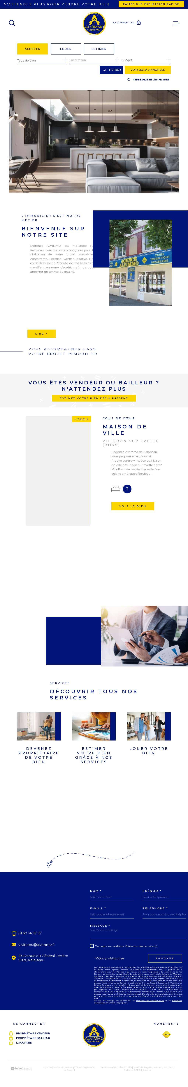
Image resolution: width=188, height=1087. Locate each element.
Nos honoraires (108, 1067)
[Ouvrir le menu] (176, 23)
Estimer (99, 49)
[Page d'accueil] (94, 23)
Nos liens (168, 1067)
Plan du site (125, 1067)
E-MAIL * (98, 908)
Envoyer (165, 958)
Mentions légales (143, 1067)
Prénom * (152, 891)
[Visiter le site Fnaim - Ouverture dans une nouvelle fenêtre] (166, 1034)
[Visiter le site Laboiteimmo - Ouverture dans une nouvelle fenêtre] (21, 1068)
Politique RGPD (132, 1070)
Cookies (147, 1070)
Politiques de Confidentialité (150, 1000)
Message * (100, 925)
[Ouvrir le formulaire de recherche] (111, 70)
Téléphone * (155, 908)
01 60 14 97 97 (30, 933)
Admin (157, 1067)
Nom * (96, 891)
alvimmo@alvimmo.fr (36, 944)
